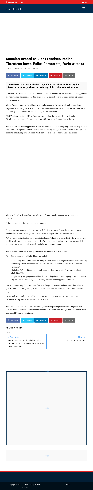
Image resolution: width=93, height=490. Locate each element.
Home (68, 484)
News (38, 68)
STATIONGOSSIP (14, 9)
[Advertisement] (46, 35)
